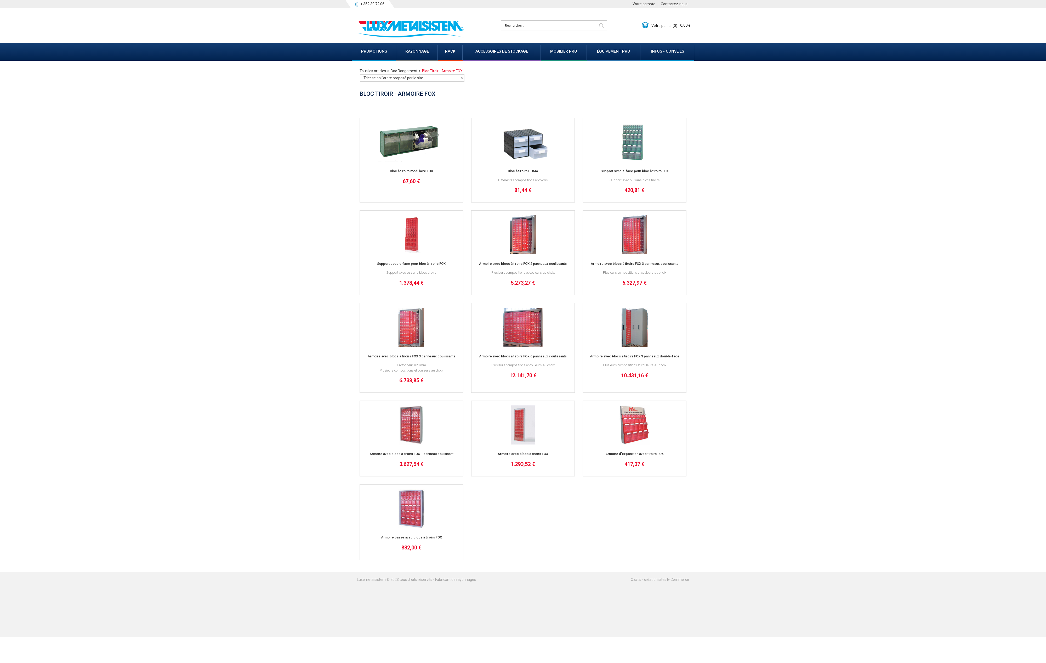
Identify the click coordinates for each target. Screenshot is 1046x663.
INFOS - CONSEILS (667, 51)
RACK (450, 51)
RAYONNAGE (417, 51)
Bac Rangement (404, 71)
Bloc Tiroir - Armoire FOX (442, 71)
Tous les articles (373, 71)
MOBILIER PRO (563, 51)
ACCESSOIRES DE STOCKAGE (501, 51)
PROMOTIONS (374, 51)
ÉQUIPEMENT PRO (613, 51)
